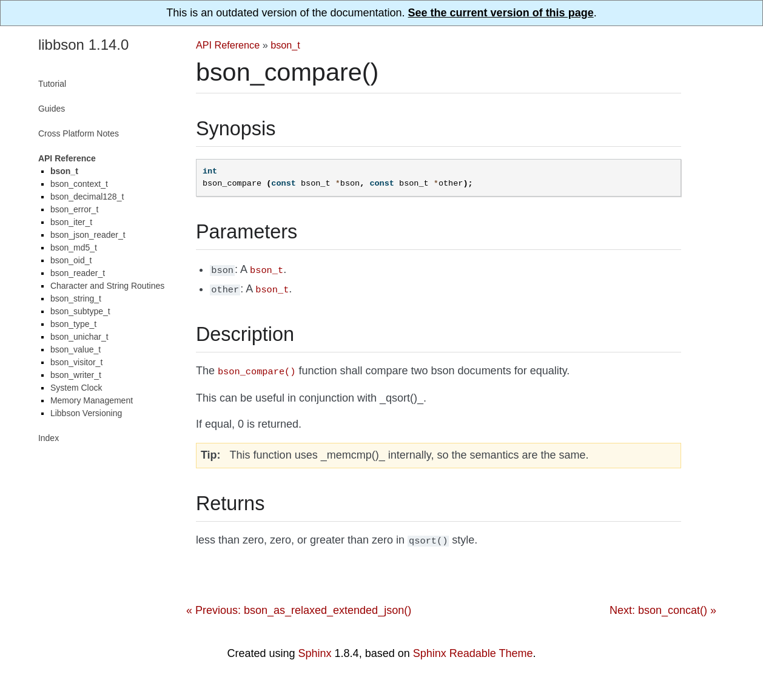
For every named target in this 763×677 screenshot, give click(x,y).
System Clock (76, 387)
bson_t (285, 44)
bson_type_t (73, 324)
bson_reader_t (77, 273)
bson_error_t (74, 209)
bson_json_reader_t (88, 235)
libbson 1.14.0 (83, 44)
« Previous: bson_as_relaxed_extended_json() (298, 605)
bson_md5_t (73, 247)
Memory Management (91, 400)
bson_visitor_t (76, 362)
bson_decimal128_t (87, 196)
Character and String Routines (107, 286)
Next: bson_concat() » (663, 605)
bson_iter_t (71, 222)
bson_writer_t (75, 375)
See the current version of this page (501, 13)
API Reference (228, 44)
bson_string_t (75, 298)
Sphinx (315, 648)
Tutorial (52, 84)
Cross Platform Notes (78, 133)
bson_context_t (79, 184)
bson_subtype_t (80, 311)
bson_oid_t (71, 260)
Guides (51, 108)
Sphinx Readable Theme (473, 648)
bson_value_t (75, 349)
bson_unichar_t (79, 337)
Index (48, 438)
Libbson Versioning (86, 413)
